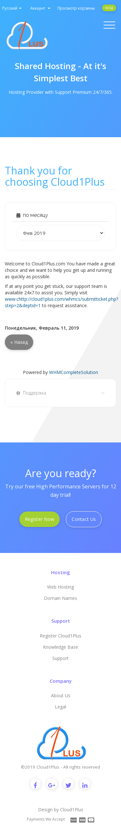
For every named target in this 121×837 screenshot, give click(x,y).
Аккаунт (40, 8)
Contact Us (84, 519)
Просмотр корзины (76, 8)
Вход (109, 8)
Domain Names (60, 598)
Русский (12, 8)
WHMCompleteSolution (73, 372)
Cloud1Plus (71, 809)
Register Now (39, 519)
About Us (60, 695)
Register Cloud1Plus (60, 636)
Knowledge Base (60, 647)
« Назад (19, 342)
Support (60, 658)
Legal (60, 707)
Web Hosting (60, 587)
